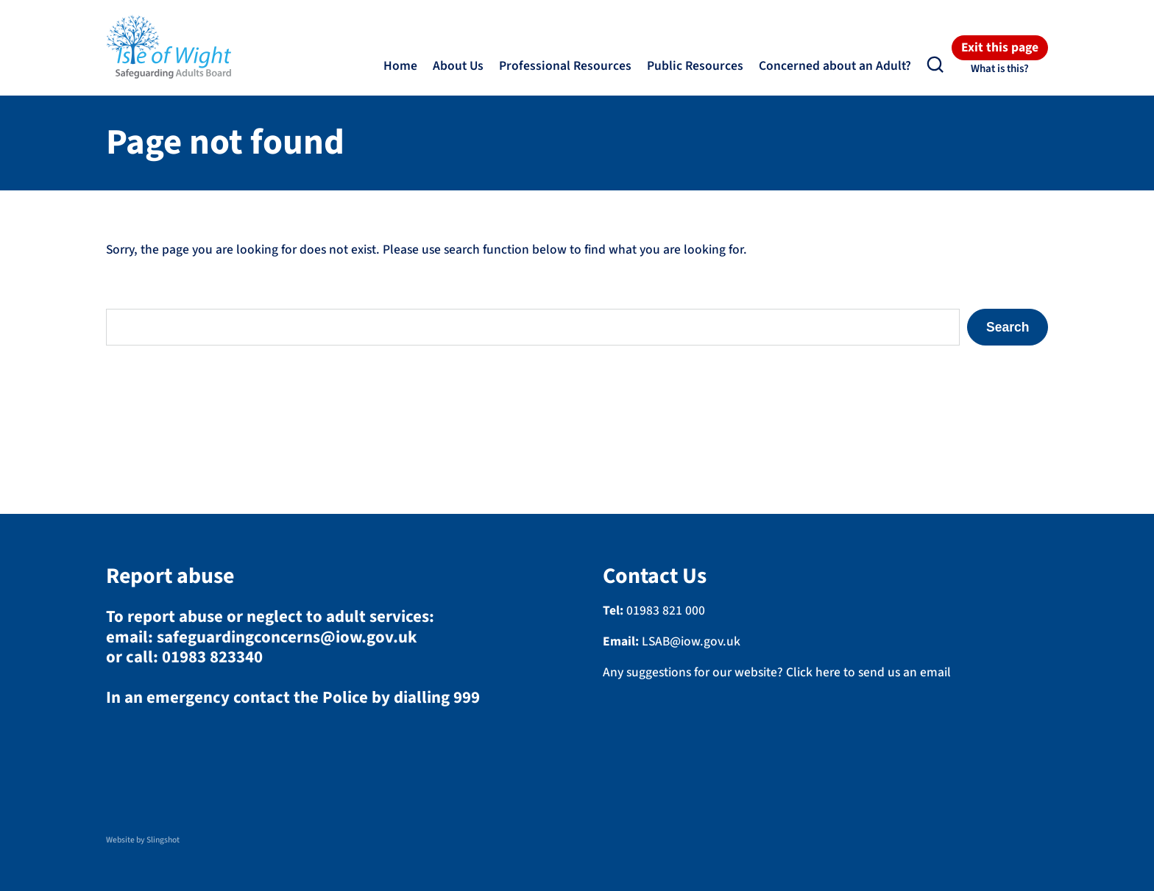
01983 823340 (212, 657)
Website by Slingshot (143, 840)
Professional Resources (565, 66)
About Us (458, 66)
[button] (935, 65)
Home (400, 66)
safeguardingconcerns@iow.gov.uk (287, 637)
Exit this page (999, 48)
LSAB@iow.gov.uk (691, 641)
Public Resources (695, 66)
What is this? (1000, 68)
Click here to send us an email (868, 672)
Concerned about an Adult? (835, 66)
